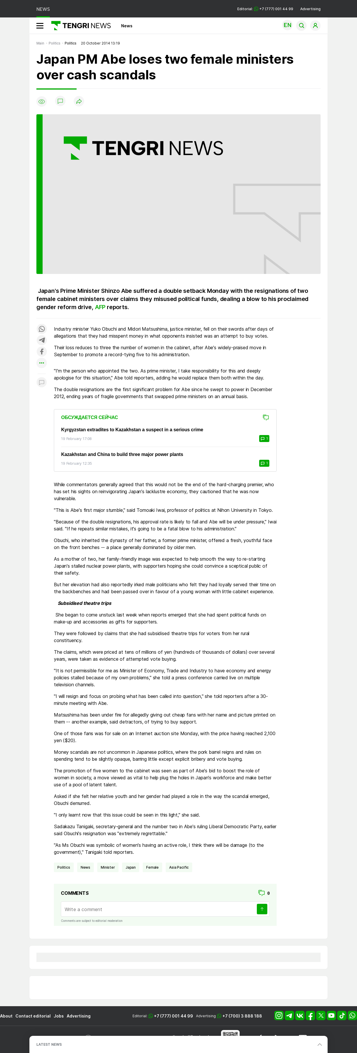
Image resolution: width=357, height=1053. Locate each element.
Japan (131, 867)
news (85, 867)
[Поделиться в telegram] (41, 340)
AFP (101, 307)
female (152, 867)
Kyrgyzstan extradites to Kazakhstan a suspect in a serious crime (132, 429)
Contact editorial (33, 1015)
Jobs (59, 1015)
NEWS (43, 9)
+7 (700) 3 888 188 (242, 1015)
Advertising (310, 9)
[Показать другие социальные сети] (41, 363)
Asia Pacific (179, 867)
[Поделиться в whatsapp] (41, 329)
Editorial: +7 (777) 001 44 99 (265, 9)
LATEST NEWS (49, 1044)
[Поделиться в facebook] (41, 352)
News (126, 25)
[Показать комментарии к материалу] (41, 382)
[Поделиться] (79, 101)
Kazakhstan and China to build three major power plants (122, 454)
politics (63, 867)
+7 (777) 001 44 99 (173, 1015)
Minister (108, 867)
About (6, 1015)
